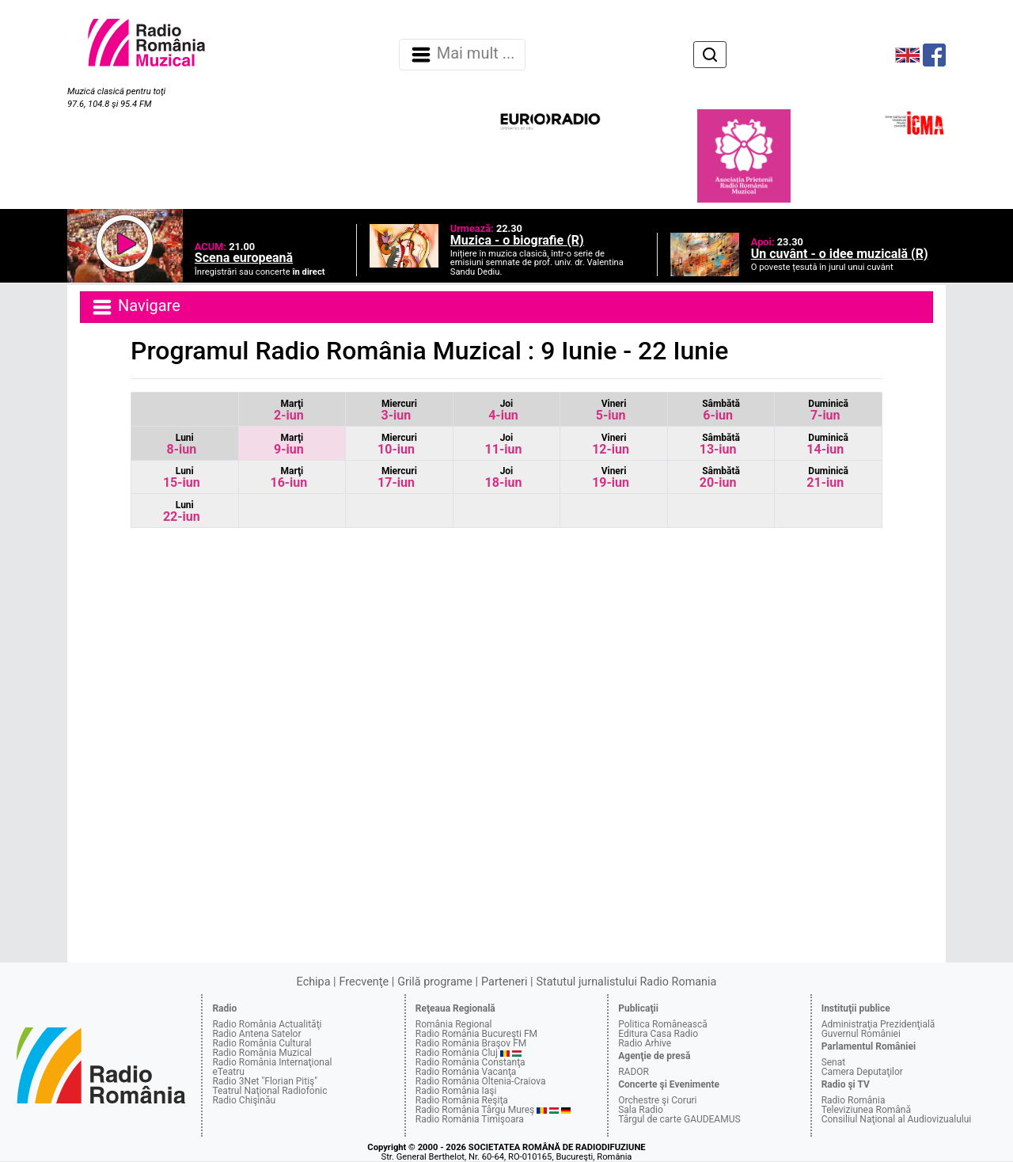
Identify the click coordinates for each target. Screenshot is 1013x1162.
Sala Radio (640, 1109)
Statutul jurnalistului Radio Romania (626, 982)
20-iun (720, 477)
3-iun (399, 410)
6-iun (721, 410)
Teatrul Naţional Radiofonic (269, 1090)
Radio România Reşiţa (461, 1100)
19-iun (610, 477)
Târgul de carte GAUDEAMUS (679, 1119)
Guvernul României (861, 1033)
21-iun (827, 477)
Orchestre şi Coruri (657, 1100)
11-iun (503, 444)
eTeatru (228, 1071)
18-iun (503, 477)
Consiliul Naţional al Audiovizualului (896, 1119)
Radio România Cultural (261, 1043)
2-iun (289, 410)
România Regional (453, 1024)
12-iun (610, 444)
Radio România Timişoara (469, 1119)
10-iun (397, 444)
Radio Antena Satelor (256, 1033)
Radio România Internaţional (272, 1062)
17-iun (397, 477)
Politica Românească (663, 1024)
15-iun (181, 477)
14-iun (827, 444)
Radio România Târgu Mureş (474, 1109)
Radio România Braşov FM (470, 1043)
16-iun (288, 477)
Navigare (135, 307)
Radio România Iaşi (456, 1090)
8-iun (181, 444)
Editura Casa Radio (658, 1033)
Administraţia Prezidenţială (878, 1024)
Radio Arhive (644, 1043)
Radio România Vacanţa (466, 1071)
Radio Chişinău (243, 1100)
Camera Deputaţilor (862, 1071)
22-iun (181, 511)
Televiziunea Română (866, 1109)
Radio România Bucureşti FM (476, 1033)
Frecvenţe (364, 982)
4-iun (503, 410)
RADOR (633, 1071)
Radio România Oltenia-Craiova (480, 1081)
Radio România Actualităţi (266, 1024)
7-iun (828, 410)
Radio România (853, 1100)
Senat (833, 1062)
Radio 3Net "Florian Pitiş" (264, 1081)
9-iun (289, 444)
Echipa (314, 982)
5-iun (611, 410)
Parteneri (504, 982)
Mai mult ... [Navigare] (462, 54)
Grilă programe (434, 982)
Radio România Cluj (456, 1052)
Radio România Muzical (261, 1052)
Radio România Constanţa (470, 1062)
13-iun (720, 444)
